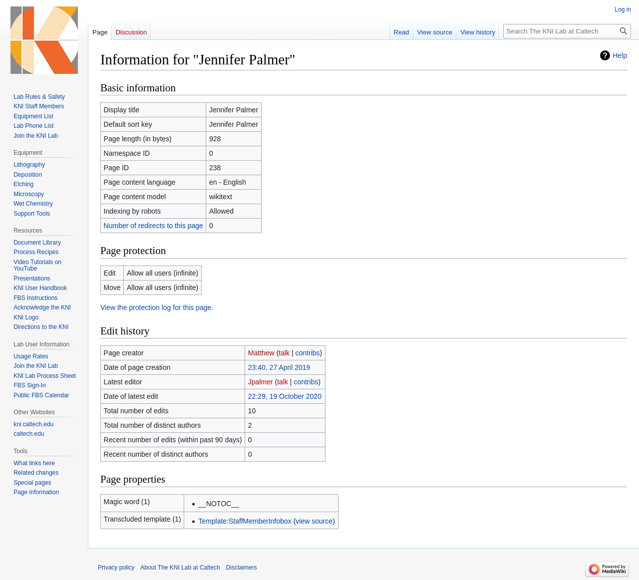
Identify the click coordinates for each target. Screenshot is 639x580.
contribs (308, 353)
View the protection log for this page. (156, 307)
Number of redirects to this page (153, 226)
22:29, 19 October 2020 (284, 396)
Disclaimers (241, 567)
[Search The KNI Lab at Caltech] (567, 31)
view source (314, 521)
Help (620, 55)
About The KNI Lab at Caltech (180, 567)
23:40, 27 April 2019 (279, 367)
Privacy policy (116, 567)
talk (284, 353)
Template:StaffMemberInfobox (245, 521)
